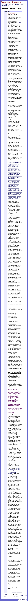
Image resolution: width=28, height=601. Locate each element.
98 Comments (14, 592)
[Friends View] (5, 6)
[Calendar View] (18, 4)
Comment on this (19, 592)
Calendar (15, 596)
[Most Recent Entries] (7, 4)
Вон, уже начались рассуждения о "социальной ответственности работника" (14, 471)
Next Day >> (23, 595)
